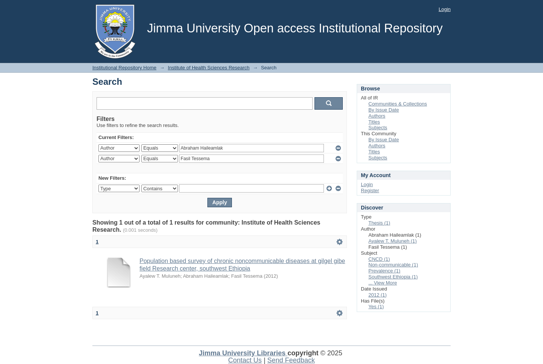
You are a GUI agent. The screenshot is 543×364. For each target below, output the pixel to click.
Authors (376, 116)
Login (445, 9)
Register (370, 190)
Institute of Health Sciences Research (209, 67)
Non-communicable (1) (393, 265)
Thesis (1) (379, 223)
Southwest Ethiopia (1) (393, 277)
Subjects (377, 127)
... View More (382, 283)
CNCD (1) (379, 259)
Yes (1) (376, 306)
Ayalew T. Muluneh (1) (392, 241)
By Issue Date (383, 110)
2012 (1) (377, 295)
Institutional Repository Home (124, 67)
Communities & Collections (397, 104)
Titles (374, 122)
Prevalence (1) (384, 271)
